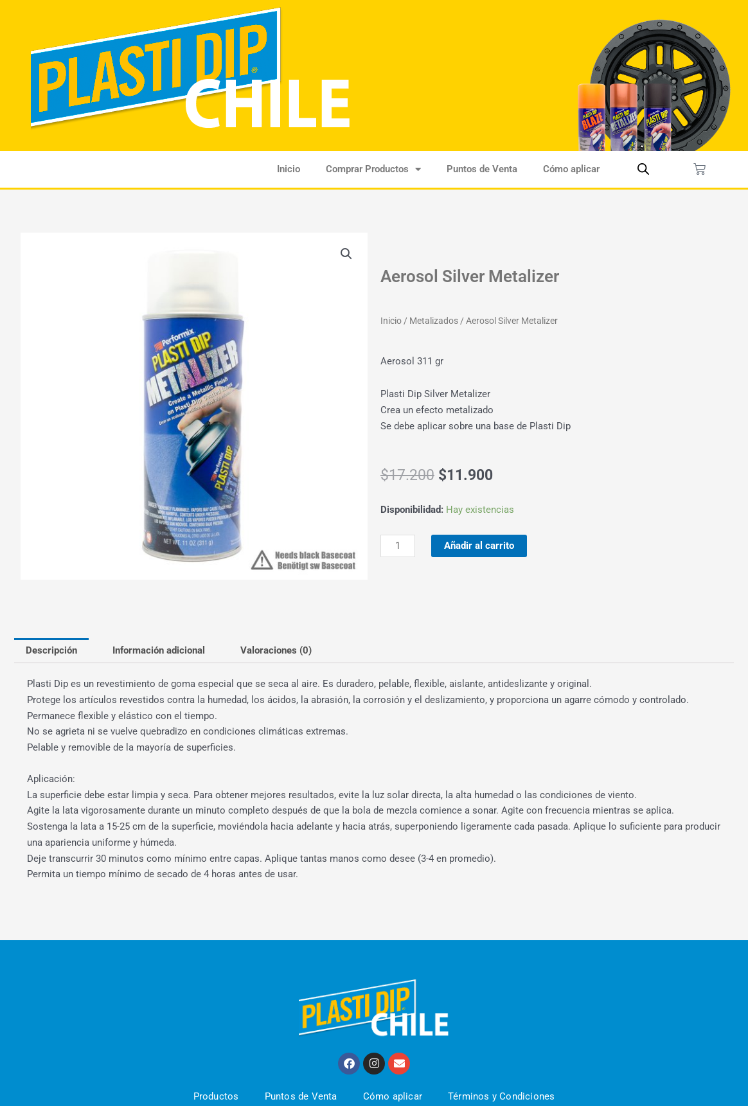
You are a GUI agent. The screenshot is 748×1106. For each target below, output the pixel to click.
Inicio (288, 169)
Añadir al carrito (479, 545)
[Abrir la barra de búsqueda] (643, 169)
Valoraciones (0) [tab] (276, 650)
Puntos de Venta (482, 169)
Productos (216, 1096)
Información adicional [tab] (158, 650)
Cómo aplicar (571, 169)
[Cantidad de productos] (397, 546)
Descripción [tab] (51, 650)
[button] (346, 253)
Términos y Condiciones (501, 1096)
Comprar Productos (373, 169)
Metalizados (433, 321)
